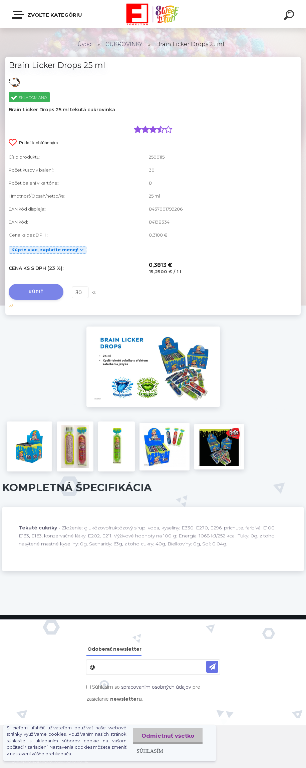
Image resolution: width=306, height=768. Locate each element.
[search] (290, 16)
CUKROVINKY (123, 44)
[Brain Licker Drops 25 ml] (153, 329)
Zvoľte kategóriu (47, 15)
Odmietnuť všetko (167, 736)
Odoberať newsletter (114, 649)
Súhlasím (149, 750)
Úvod (84, 44)
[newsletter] (212, 667)
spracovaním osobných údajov (156, 687)
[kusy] (80, 292)
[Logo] (153, 14)
